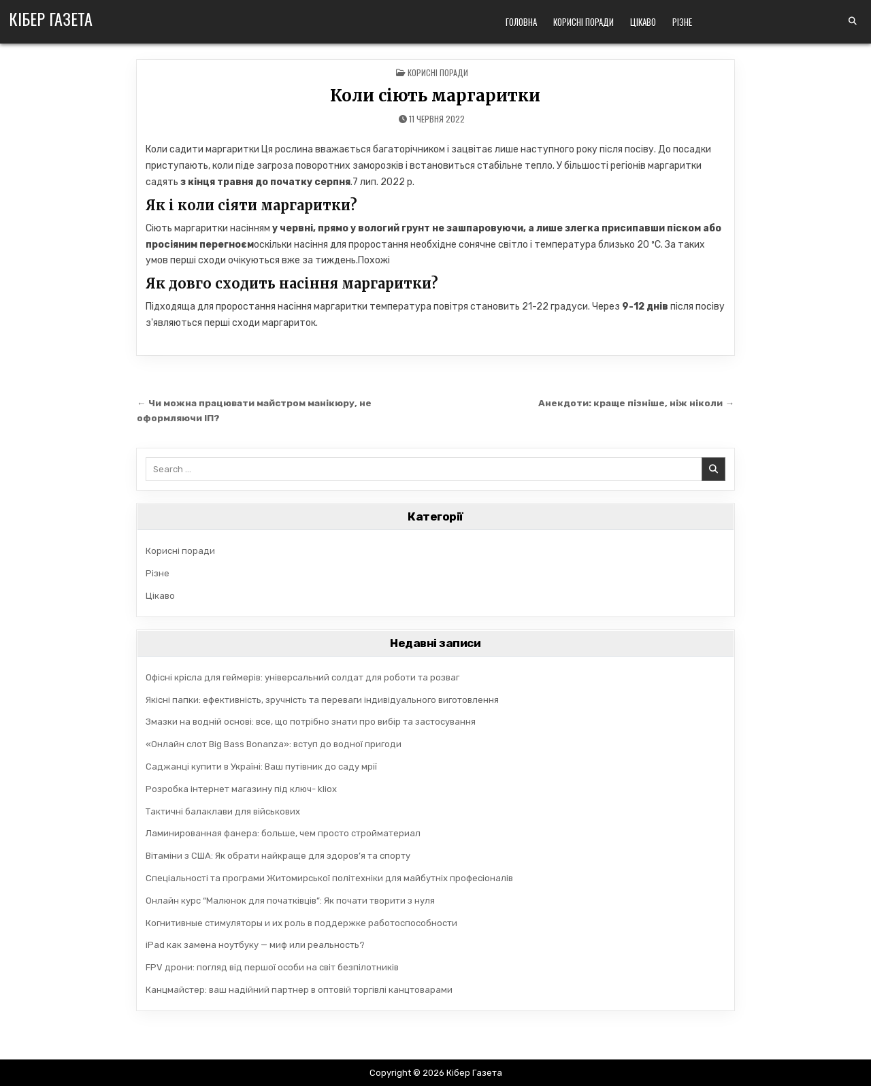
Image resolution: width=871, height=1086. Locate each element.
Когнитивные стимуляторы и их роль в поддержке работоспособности (301, 923)
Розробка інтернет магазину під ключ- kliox (241, 789)
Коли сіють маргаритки (435, 95)
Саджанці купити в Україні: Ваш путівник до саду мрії (261, 766)
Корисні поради (583, 22)
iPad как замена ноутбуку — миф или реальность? (255, 945)
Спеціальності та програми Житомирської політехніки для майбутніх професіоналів (329, 878)
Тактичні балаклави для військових (223, 811)
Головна (521, 22)
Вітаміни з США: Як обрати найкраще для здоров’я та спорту (278, 856)
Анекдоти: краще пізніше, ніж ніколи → (636, 402)
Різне (682, 22)
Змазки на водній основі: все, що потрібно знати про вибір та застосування (311, 722)
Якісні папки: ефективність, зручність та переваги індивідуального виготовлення (322, 700)
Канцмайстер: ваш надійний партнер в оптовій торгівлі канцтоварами (299, 990)
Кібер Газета (51, 18)
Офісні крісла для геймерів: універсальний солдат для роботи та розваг (302, 677)
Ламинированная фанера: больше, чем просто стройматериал (283, 833)
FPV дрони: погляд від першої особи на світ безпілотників (272, 967)
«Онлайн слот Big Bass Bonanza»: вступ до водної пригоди (273, 744)
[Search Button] (852, 21)
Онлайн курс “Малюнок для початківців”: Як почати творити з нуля (290, 900)
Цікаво (643, 22)
